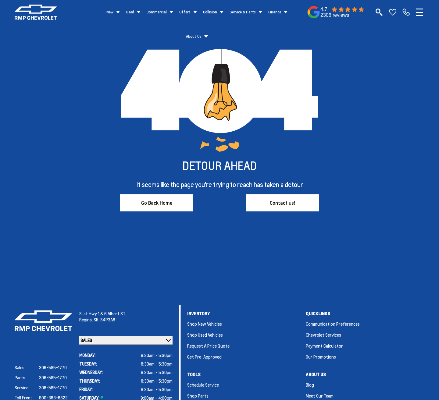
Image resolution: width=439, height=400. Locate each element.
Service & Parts (243, 12)
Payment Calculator (324, 346)
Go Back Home (157, 203)
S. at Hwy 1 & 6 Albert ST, (102, 313)
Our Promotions (321, 356)
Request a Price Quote (208, 346)
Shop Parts (198, 395)
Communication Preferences (333, 324)
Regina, (86, 319)
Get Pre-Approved (204, 356)
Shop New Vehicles (204, 324)
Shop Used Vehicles (205, 335)
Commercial (157, 12)
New (109, 12)
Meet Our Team (320, 395)
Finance (274, 12)
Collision (210, 12)
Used (130, 12)
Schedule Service (203, 385)
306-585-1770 (53, 367)
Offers (185, 12)
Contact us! (282, 203)
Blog (310, 385)
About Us (194, 36)
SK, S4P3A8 (104, 319)
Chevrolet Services (323, 335)
